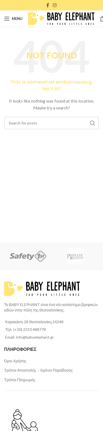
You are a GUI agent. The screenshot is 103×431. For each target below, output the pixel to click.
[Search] (51, 123)
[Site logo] (61, 18)
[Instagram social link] (55, 5)
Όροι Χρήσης (15, 361)
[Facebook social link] (47, 5)
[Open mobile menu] (13, 18)
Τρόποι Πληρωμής (19, 379)
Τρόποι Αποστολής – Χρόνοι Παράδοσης (38, 370)
